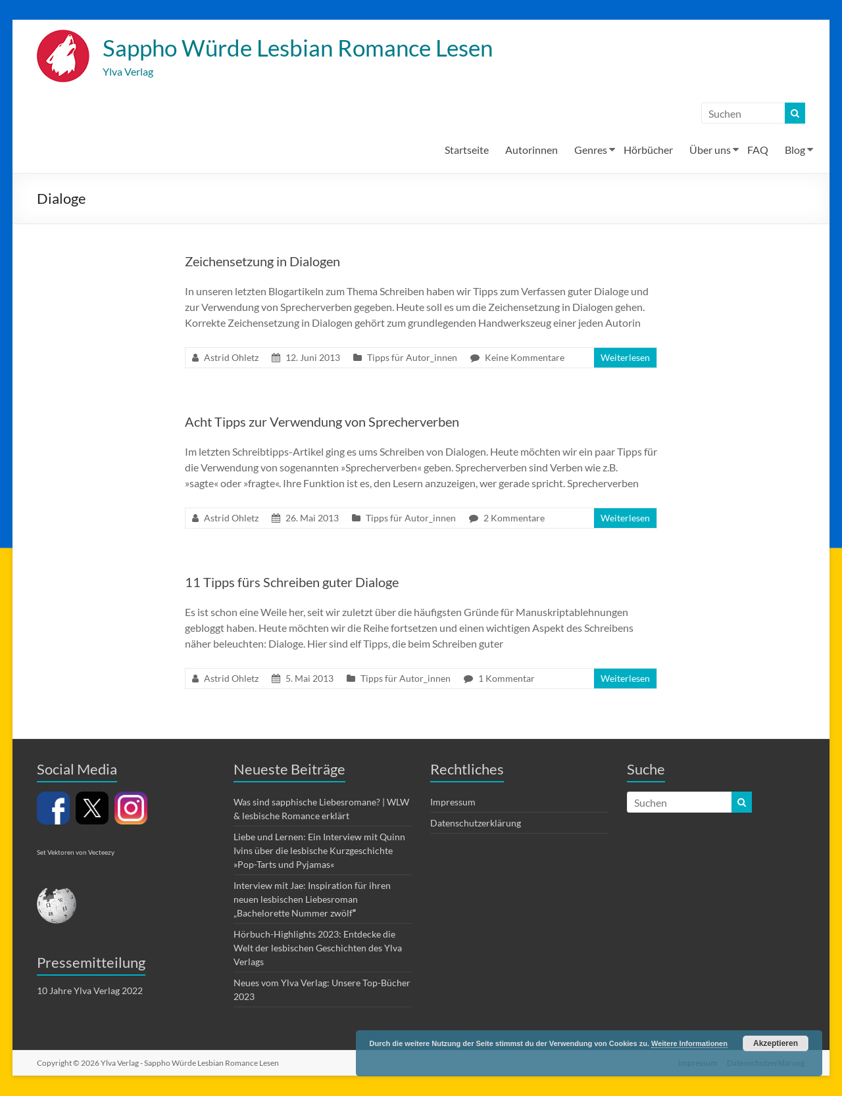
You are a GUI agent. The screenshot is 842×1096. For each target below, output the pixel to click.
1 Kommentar (506, 678)
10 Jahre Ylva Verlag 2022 (90, 991)
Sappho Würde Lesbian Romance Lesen (305, 48)
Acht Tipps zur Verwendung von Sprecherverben (322, 422)
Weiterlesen (625, 358)
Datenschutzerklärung (475, 823)
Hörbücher (648, 150)
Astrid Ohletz (231, 358)
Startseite (467, 150)
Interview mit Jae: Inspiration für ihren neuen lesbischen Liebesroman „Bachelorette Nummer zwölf (312, 899)
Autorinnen (531, 150)
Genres (590, 150)
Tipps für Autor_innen (412, 358)
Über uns (710, 150)
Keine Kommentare (524, 358)
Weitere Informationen (689, 1043)
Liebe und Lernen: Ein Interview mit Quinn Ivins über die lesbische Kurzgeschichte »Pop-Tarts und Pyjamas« (319, 851)
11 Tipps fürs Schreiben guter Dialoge (292, 582)
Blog (795, 150)
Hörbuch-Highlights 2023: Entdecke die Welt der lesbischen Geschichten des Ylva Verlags (318, 948)
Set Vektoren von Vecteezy (75, 853)
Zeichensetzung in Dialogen (262, 262)
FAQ (757, 150)
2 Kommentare (514, 518)
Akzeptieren (775, 1043)
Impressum (453, 802)
